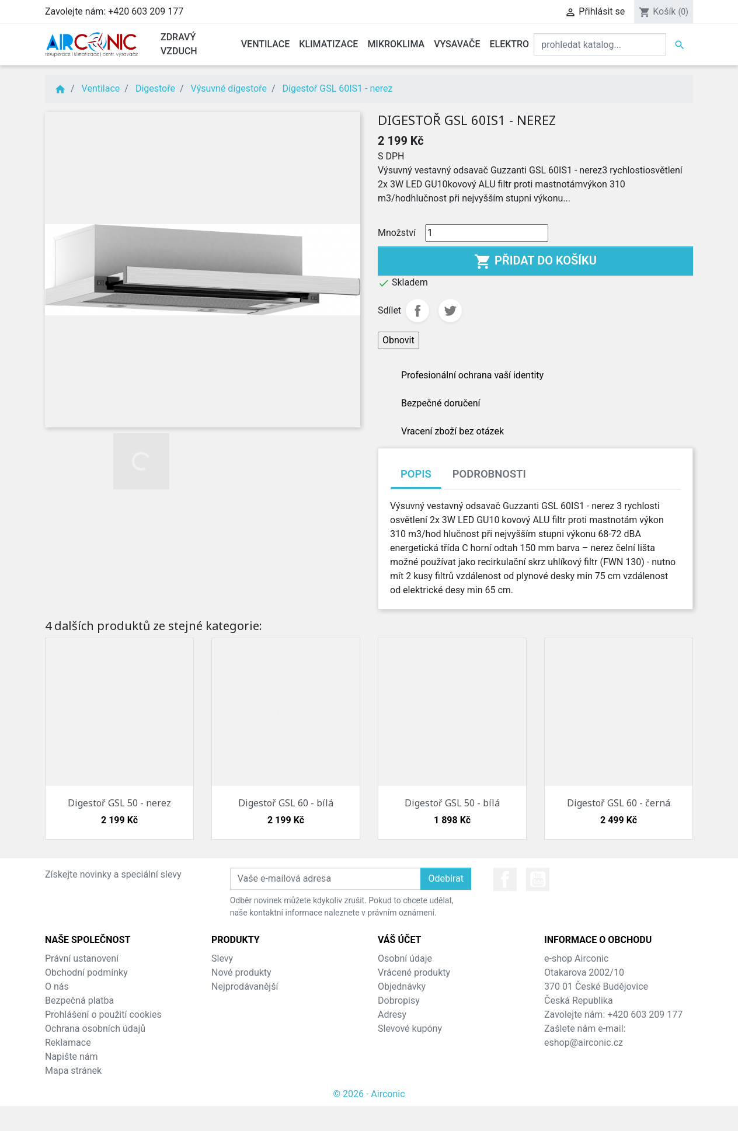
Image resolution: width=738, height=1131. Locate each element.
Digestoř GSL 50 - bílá (452, 802)
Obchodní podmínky (86, 972)
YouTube (537, 879)
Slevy (222, 958)
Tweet (450, 310)
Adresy (392, 1014)
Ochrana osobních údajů (95, 1028)
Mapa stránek (73, 1070)
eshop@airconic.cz (583, 1042)
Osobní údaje (405, 958)
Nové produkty (241, 972)
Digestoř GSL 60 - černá (618, 802)
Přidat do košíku (535, 261)
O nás (57, 986)
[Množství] (486, 233)
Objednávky (402, 986)
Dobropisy (399, 1000)
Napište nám (71, 1056)
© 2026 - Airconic (369, 1093)
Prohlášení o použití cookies (103, 1014)
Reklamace (68, 1042)
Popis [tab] (416, 474)
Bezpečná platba (79, 1000)
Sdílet (417, 310)
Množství (397, 232)
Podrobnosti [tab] (489, 474)
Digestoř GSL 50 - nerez (119, 802)
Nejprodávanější (244, 986)
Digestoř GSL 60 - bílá (285, 802)
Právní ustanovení (82, 958)
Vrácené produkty (414, 972)
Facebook (505, 879)
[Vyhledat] (600, 44)
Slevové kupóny (410, 1028)
